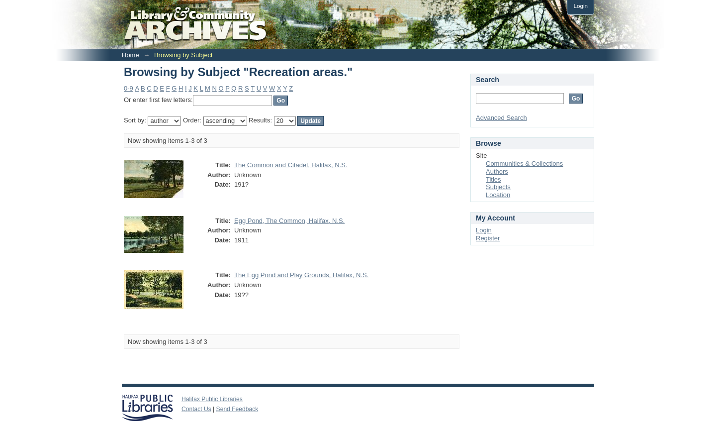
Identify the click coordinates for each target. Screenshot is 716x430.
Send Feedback (237, 409)
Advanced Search (501, 117)
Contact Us (196, 409)
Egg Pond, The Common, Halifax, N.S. (289, 220)
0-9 (128, 88)
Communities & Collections (524, 163)
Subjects (498, 187)
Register (488, 238)
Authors (497, 171)
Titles (493, 179)
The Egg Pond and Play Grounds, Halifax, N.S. (301, 275)
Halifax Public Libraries (212, 399)
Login (580, 5)
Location (498, 195)
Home (130, 55)
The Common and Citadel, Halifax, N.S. (291, 165)
